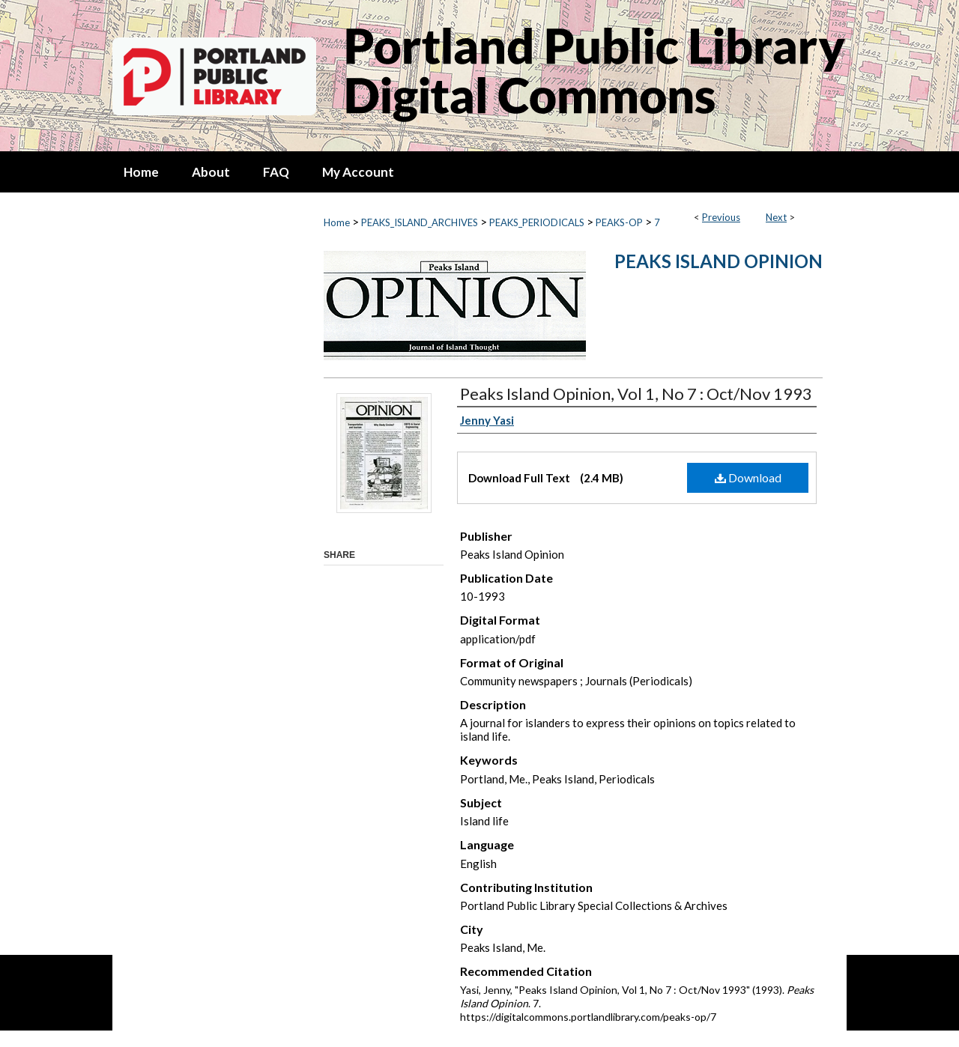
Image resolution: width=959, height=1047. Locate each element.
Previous (721, 217)
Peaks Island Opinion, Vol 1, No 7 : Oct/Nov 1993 (636, 393)
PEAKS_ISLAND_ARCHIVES (419, 222)
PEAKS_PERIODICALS (536, 222)
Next (776, 217)
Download (748, 477)
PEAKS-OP (619, 222)
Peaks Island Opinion (718, 261)
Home (337, 222)
